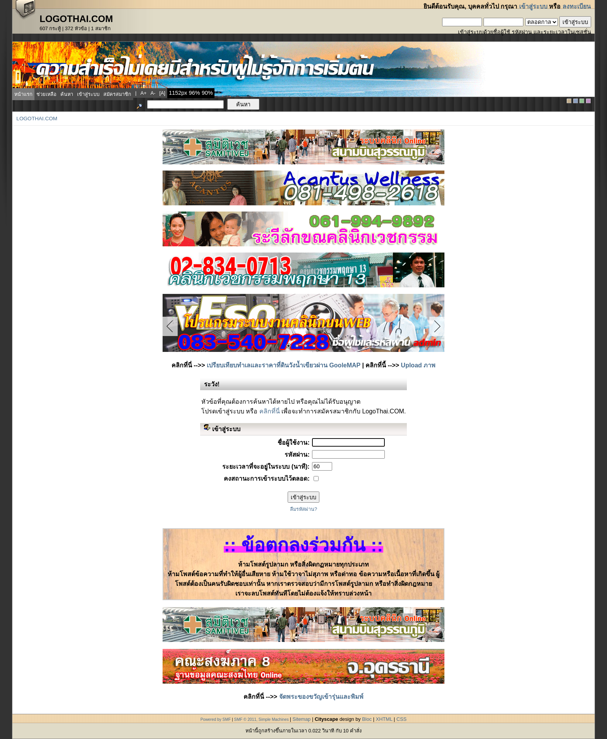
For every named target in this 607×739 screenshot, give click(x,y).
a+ (144, 93)
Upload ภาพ (418, 365)
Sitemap (302, 719)
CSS (401, 719)
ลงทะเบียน (576, 6)
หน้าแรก (23, 94)
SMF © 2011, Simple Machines (261, 719)
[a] (162, 93)
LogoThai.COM (36, 118)
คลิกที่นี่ (269, 411)
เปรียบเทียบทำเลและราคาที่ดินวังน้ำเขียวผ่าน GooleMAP (283, 365)
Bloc (367, 719)
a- (153, 93)
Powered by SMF (216, 719)
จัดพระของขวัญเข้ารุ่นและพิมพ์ (321, 696)
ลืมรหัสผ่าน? (303, 509)
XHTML (384, 719)
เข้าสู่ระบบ (533, 6)
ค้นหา (66, 94)
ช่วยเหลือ (46, 94)
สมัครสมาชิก (117, 94)
